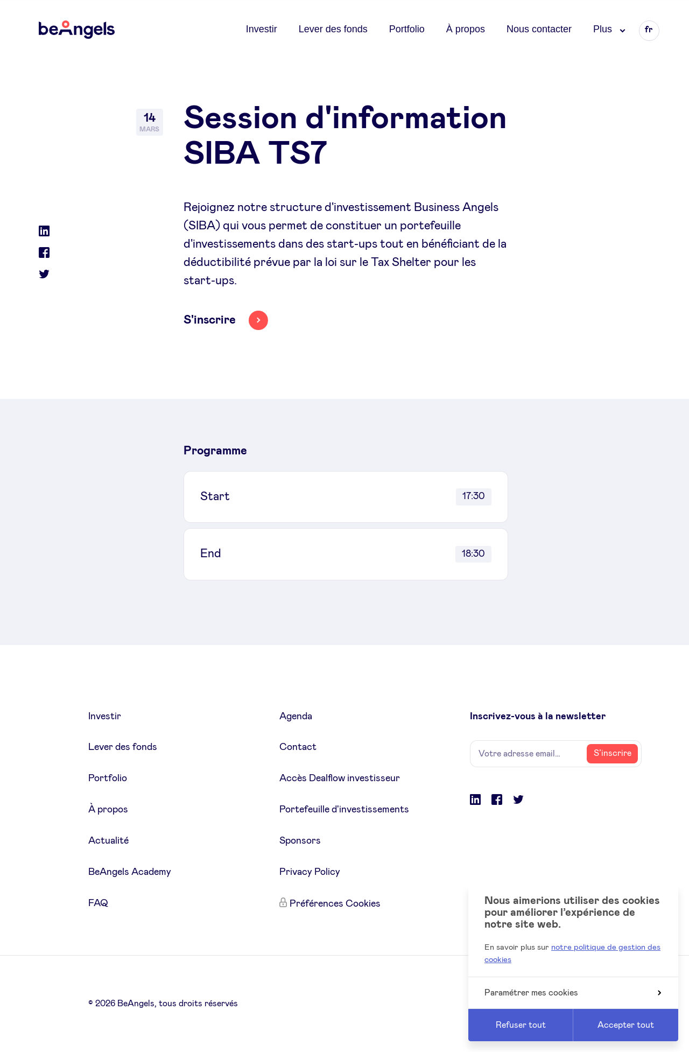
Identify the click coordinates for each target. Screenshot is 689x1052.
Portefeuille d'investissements (344, 810)
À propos (465, 29)
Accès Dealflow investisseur (339, 778)
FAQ (98, 903)
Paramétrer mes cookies (572, 992)
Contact (298, 747)
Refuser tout (521, 1025)
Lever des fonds (333, 29)
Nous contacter (539, 29)
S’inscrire (612, 753)
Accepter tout (625, 1025)
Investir (261, 29)
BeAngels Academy (129, 872)
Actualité (108, 841)
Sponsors (300, 841)
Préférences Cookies (335, 904)
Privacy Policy (309, 872)
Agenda (295, 716)
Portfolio (407, 29)
